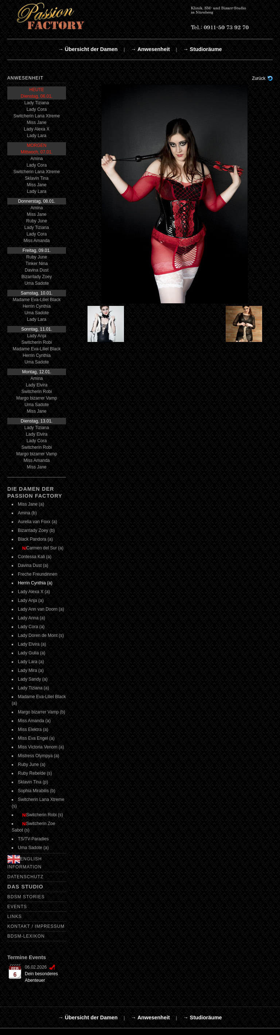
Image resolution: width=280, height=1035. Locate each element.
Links (14, 916)
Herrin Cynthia (37, 306)
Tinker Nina (37, 263)
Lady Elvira (36, 385)
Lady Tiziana (36, 102)
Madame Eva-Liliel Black (37, 299)
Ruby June (36, 220)
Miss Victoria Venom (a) (41, 747)
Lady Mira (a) (31, 670)
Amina (36, 158)
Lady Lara (36, 135)
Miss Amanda (36, 240)
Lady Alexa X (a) (34, 591)
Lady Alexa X (36, 129)
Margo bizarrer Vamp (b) (41, 712)
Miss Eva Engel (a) (36, 738)
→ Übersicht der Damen (87, 49)
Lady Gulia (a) (31, 652)
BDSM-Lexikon (26, 936)
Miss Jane (36, 122)
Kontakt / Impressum (36, 926)
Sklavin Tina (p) (33, 782)
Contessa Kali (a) (34, 556)
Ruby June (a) (31, 764)
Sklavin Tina (36, 178)
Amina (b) (27, 512)
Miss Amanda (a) (34, 720)
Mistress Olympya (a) (38, 755)
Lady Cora (37, 109)
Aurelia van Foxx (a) (37, 521)
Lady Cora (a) (31, 626)
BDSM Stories (25, 896)
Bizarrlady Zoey (37, 276)
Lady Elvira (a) (32, 644)
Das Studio (25, 887)
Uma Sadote (36, 283)
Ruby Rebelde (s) (35, 773)
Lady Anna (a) (31, 617)
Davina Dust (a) (33, 565)
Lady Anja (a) (31, 600)
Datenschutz (25, 876)
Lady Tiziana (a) (33, 687)
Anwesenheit (25, 78)
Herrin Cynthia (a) (35, 582)
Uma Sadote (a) (33, 847)
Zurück (258, 78)
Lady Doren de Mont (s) (41, 635)
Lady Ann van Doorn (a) (41, 609)
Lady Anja (36, 335)
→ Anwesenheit (150, 49)
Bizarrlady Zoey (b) (36, 530)
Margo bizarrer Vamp (36, 398)
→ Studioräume (202, 49)
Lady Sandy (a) (32, 679)
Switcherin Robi (37, 342)
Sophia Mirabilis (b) (36, 790)
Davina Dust (36, 270)
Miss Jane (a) (31, 504)
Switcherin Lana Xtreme (36, 115)
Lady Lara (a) (31, 661)
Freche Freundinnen (37, 574)
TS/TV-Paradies (33, 838)
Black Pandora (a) (35, 539)
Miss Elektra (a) (33, 729)
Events (17, 906)
